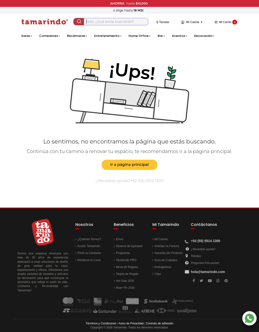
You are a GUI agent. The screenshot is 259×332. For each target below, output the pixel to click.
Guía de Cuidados (166, 260)
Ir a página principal (129, 164)
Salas (26, 36)
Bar (161, 36)
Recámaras (77, 36)
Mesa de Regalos (127, 267)
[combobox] (110, 21)
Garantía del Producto (168, 253)
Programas (123, 253)
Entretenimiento (107, 36)
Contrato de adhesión (159, 323)
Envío (119, 239)
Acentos (179, 36)
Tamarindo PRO (126, 260)
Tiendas (196, 256)
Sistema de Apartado (129, 246)
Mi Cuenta (161, 239)
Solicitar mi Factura (167, 246)
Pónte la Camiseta (89, 253)
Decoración (204, 36)
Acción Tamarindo (89, 246)
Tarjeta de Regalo (127, 274)
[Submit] (78, 21)
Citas (158, 274)
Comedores (49, 36)
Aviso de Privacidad (131, 323)
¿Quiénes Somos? (89, 239)
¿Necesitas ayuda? (203, 249)
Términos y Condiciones (101, 323)
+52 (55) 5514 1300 (147, 180)
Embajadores (163, 267)
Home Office (139, 36)
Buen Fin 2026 (125, 287)
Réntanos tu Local (89, 260)
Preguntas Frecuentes (205, 263)
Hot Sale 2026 (125, 280)
